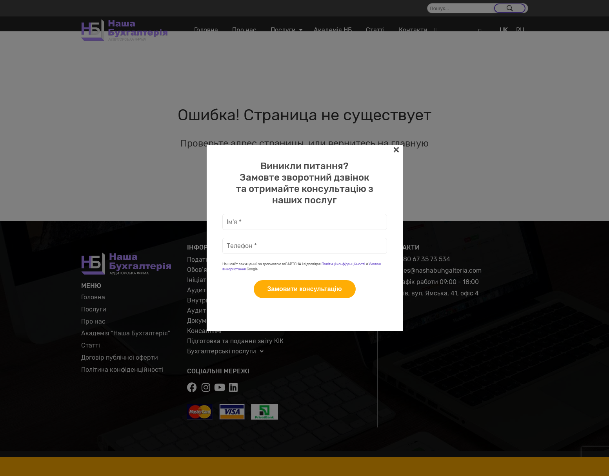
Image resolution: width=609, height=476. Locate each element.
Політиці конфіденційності (343, 167)
